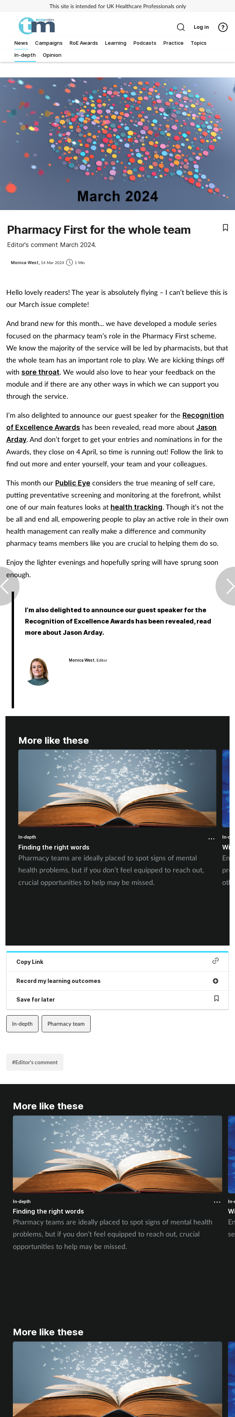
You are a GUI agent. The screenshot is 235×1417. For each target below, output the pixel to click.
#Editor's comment (35, 1062)
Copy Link (117, 961)
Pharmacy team (66, 1023)
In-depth (27, 837)
